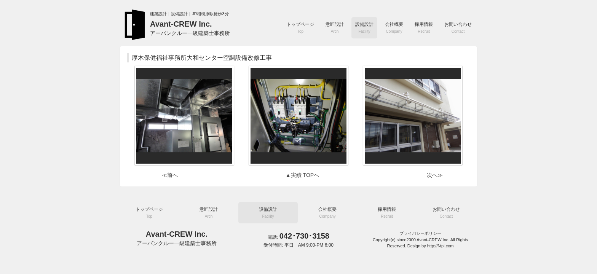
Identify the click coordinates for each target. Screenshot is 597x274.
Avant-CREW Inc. (190, 28)
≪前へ (170, 175)
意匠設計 (335, 27)
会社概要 (394, 27)
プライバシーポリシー (420, 233)
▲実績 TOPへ (302, 175)
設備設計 (364, 27)
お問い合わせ (458, 27)
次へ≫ (435, 175)
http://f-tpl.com (440, 246)
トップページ (300, 27)
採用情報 (424, 27)
